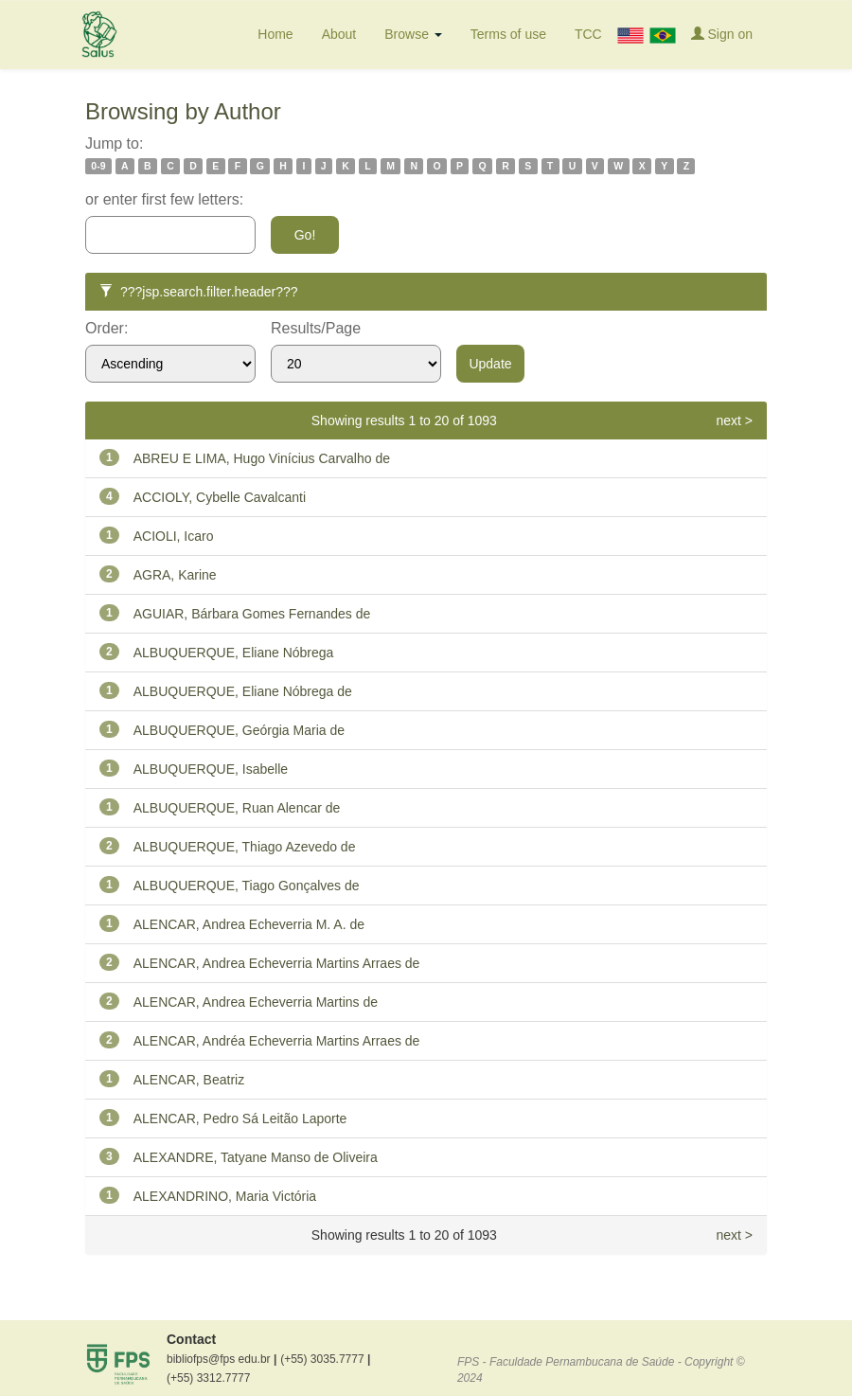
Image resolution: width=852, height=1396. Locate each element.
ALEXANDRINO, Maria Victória (224, 1196)
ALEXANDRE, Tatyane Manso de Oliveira (255, 1157)
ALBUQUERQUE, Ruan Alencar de (237, 807)
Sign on (722, 34)
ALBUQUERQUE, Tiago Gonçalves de (246, 885)
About (339, 34)
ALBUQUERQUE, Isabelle (210, 769)
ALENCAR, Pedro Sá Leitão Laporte (240, 1118)
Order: (106, 328)
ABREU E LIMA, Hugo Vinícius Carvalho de (261, 458)
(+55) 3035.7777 (325, 1359)
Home (275, 34)
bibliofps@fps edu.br (221, 1359)
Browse (413, 34)
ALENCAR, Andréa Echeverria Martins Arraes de (276, 1040)
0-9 (98, 165)
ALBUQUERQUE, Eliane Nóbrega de (242, 691)
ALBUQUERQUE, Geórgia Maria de (239, 730)
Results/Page (316, 328)
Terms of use (508, 34)
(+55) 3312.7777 (208, 1378)
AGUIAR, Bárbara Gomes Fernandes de (252, 613)
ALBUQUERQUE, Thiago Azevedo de (244, 846)
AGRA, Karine (175, 574)
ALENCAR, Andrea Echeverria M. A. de (248, 924)
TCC (588, 34)
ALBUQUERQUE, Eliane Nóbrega (233, 652)
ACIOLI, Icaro (173, 536)
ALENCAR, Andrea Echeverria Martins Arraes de (276, 963)
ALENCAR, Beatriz (188, 1079)
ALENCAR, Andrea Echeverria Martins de (255, 1002)
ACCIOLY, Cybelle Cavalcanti (219, 497)
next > (734, 420)
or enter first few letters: (164, 199)
